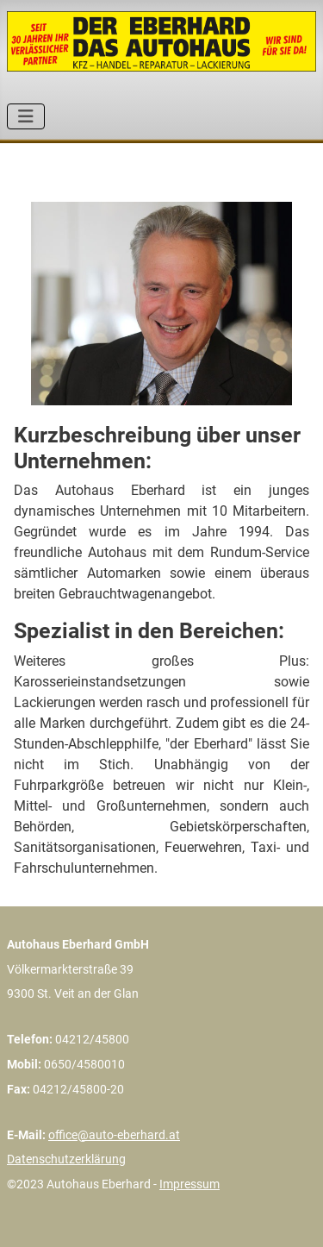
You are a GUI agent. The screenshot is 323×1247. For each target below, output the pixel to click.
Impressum (189, 1184)
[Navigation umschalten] (26, 116)
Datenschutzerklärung (66, 1159)
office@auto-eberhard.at (114, 1135)
